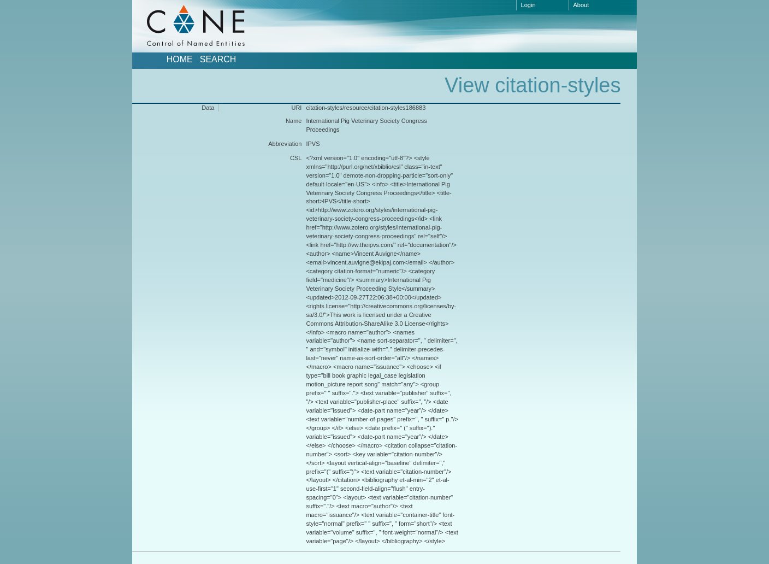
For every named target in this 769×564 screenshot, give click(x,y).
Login (528, 5)
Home (180, 59)
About (581, 5)
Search (218, 59)
